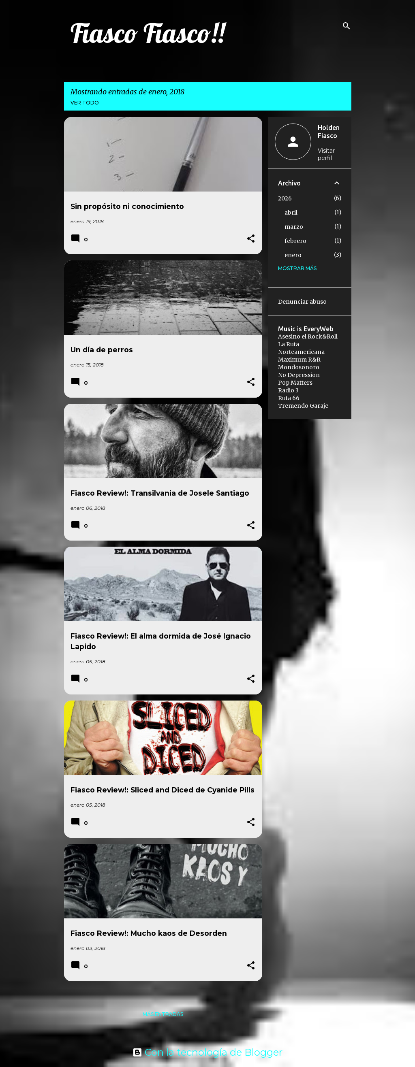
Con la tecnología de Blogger (207, 1052)
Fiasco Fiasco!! (148, 33)
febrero (295, 241)
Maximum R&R (299, 359)
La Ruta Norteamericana (301, 348)
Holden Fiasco (329, 131)
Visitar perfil (326, 154)
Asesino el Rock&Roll (308, 336)
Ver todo (85, 103)
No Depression (299, 375)
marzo (294, 226)
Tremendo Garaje (303, 405)
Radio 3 (288, 390)
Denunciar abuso (302, 301)
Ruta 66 (288, 398)
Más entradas (163, 1014)
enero (293, 255)
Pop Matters (295, 382)
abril (291, 212)
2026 (285, 198)
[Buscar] (346, 26)
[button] (251, 239)
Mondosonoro (298, 367)
